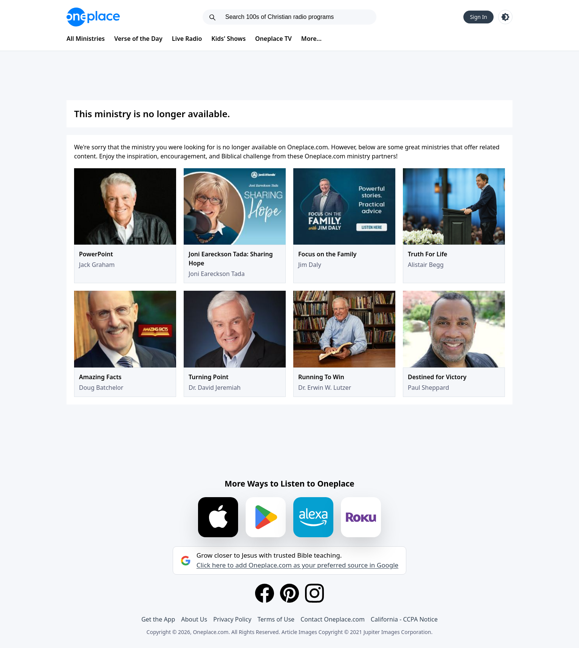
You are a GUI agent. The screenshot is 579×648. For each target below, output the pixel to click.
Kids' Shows (228, 38)
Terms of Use (275, 619)
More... (311, 38)
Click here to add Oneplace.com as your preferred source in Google (297, 565)
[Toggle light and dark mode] (505, 17)
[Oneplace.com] (93, 17)
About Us (194, 619)
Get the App (158, 619)
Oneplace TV (273, 38)
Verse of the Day (138, 38)
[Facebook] (264, 593)
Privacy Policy (232, 619)
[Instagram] (314, 593)
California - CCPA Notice (404, 619)
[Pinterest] (289, 593)
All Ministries (86, 38)
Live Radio (187, 38)
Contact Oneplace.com (332, 619)
